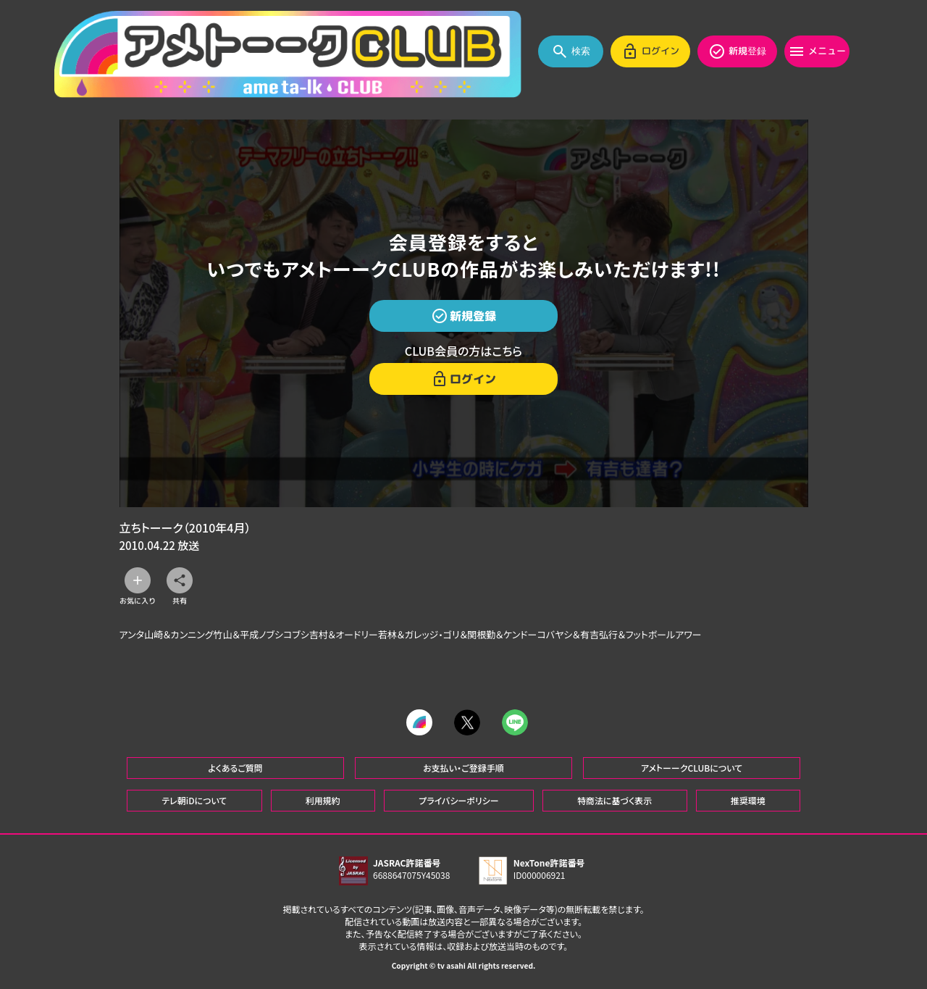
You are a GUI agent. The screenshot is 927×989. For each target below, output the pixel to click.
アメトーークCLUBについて (691, 767)
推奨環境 (748, 800)
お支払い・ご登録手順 (463, 767)
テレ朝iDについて (194, 800)
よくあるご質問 (235, 767)
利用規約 (323, 800)
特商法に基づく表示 (614, 800)
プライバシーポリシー (458, 800)
